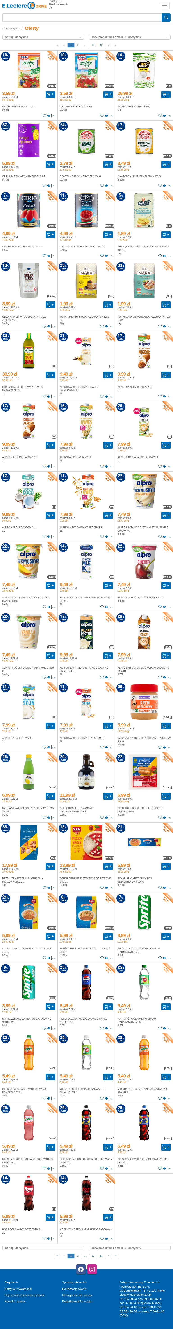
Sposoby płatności (74, 1282)
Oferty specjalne (10, 28)
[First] (57, 45)
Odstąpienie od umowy (77, 1295)
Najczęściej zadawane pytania (24, 1295)
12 (93, 45)
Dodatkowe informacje (76, 1301)
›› (115, 45)
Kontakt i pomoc (15, 1301)
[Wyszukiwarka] (82, 17)
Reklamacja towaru (74, 1289)
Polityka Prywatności (18, 1289)
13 (101, 45)
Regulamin (12, 1282)
